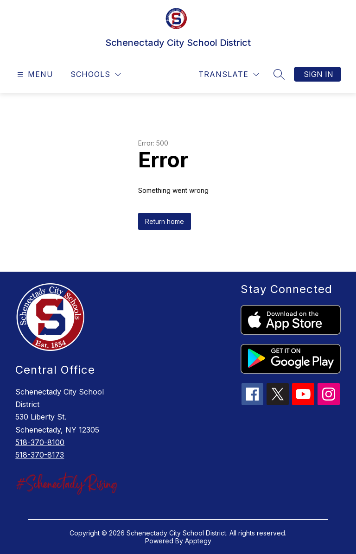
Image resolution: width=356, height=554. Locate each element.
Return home (164, 221)
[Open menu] (34, 74)
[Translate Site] (228, 74)
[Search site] (279, 74)
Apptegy (198, 541)
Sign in (318, 74)
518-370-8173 (39, 454)
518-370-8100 (39, 442)
